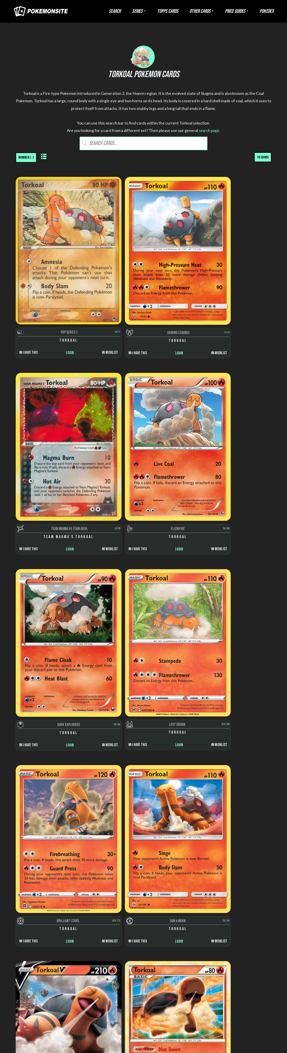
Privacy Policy (155, 1011)
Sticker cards (248, 944)
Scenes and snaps (249, 962)
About (110, 1011)
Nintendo (108, 926)
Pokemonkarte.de (244, 1041)
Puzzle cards (248, 980)
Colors (178, 926)
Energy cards (248, 935)
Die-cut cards (249, 971)
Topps (108, 935)
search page (209, 130)
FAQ (119, 1011)
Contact (175, 1011)
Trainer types (178, 953)
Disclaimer (133, 1011)
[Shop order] (26, 158)
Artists (178, 917)
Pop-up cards (248, 953)
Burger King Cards (108, 953)
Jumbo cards (248, 989)
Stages (178, 944)
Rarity (178, 935)
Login (47, 290)
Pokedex (269, 11)
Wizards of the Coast (108, 917)
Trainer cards (248, 926)
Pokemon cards (248, 917)
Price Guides (242, 11)
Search (139, 11)
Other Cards (211, 11)
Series (157, 11)
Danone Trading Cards (108, 944)
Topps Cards (183, 11)
